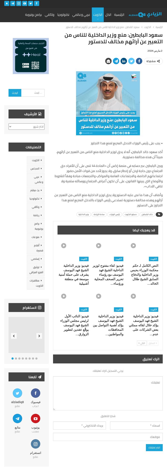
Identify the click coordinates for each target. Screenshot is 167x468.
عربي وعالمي (81, 15)
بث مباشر (34, 190)
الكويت (97, 15)
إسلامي (35, 258)
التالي (141, 343)
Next (39, 336)
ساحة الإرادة (99, 214)
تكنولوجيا (63, 15)
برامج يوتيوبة (33, 15)
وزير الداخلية (84, 214)
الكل (108, 15)
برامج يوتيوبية (38, 226)
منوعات (35, 237)
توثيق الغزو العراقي (36, 270)
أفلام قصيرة (38, 248)
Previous (14, 336)
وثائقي (49, 15)
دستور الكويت (131, 214)
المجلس (34, 168)
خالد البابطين (147, 214)
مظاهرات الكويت (36, 283)
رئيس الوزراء (114, 214)
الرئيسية (119, 15)
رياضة (36, 215)
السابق (153, 343)
